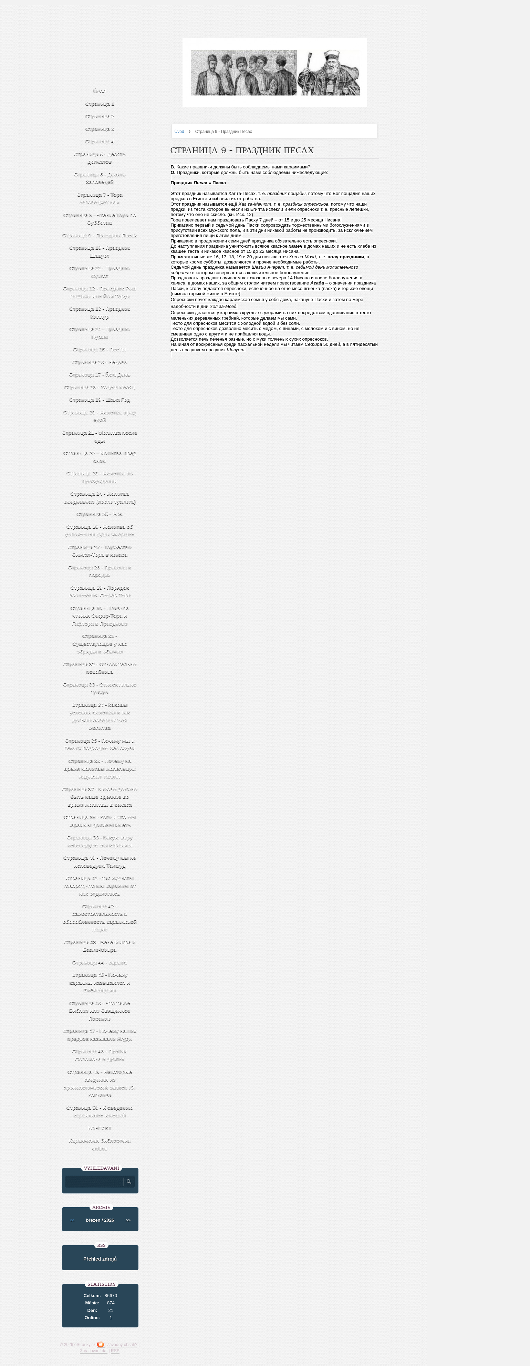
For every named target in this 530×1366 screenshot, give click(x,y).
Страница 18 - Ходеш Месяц (99, 387)
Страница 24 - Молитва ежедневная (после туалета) (100, 497)
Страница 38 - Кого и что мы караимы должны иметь (99, 821)
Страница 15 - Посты (99, 349)
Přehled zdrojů (100, 1259)
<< (71, 1220)
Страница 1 (99, 103)
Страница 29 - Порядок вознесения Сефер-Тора (100, 591)
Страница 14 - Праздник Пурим (99, 333)
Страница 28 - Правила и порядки (100, 571)
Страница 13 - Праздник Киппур (99, 312)
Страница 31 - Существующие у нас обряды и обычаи (99, 643)
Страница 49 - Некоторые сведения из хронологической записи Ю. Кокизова (100, 1083)
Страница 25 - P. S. (99, 514)
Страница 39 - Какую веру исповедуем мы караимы (100, 841)
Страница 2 (99, 116)
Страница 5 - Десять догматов (99, 158)
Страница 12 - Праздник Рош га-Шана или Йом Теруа (99, 292)
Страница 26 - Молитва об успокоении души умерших (100, 530)
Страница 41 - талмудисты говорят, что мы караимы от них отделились (100, 885)
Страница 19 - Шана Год (99, 399)
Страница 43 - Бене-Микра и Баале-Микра (100, 946)
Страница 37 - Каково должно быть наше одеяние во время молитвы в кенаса (99, 796)
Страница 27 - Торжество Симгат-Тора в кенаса (100, 551)
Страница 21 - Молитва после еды (99, 436)
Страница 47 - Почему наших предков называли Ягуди (99, 1035)
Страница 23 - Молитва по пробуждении (99, 477)
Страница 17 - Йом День (99, 374)
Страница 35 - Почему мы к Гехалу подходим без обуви (99, 744)
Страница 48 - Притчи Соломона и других (99, 1055)
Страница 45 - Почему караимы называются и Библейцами (100, 982)
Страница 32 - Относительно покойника (99, 668)
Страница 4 (99, 141)
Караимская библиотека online (100, 1144)
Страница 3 (99, 129)
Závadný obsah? (122, 1344)
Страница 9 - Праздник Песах (99, 235)
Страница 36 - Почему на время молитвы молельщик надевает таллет (99, 768)
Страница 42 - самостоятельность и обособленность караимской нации (100, 917)
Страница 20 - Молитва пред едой (99, 416)
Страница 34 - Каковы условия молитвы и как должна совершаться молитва (100, 716)
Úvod (179, 131)
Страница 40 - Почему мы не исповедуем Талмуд (99, 861)
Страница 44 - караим (99, 962)
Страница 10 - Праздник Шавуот (99, 251)
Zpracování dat (93, 1350)
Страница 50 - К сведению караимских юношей (99, 1111)
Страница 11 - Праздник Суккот (99, 272)
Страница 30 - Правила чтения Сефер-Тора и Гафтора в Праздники (99, 615)
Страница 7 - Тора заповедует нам (99, 198)
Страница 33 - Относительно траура (99, 688)
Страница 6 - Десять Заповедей (99, 178)
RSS (115, 1350)
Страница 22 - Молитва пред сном (99, 457)
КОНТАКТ (100, 1128)
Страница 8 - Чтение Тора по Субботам (99, 219)
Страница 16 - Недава (99, 362)
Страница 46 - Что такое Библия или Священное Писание (100, 1010)
